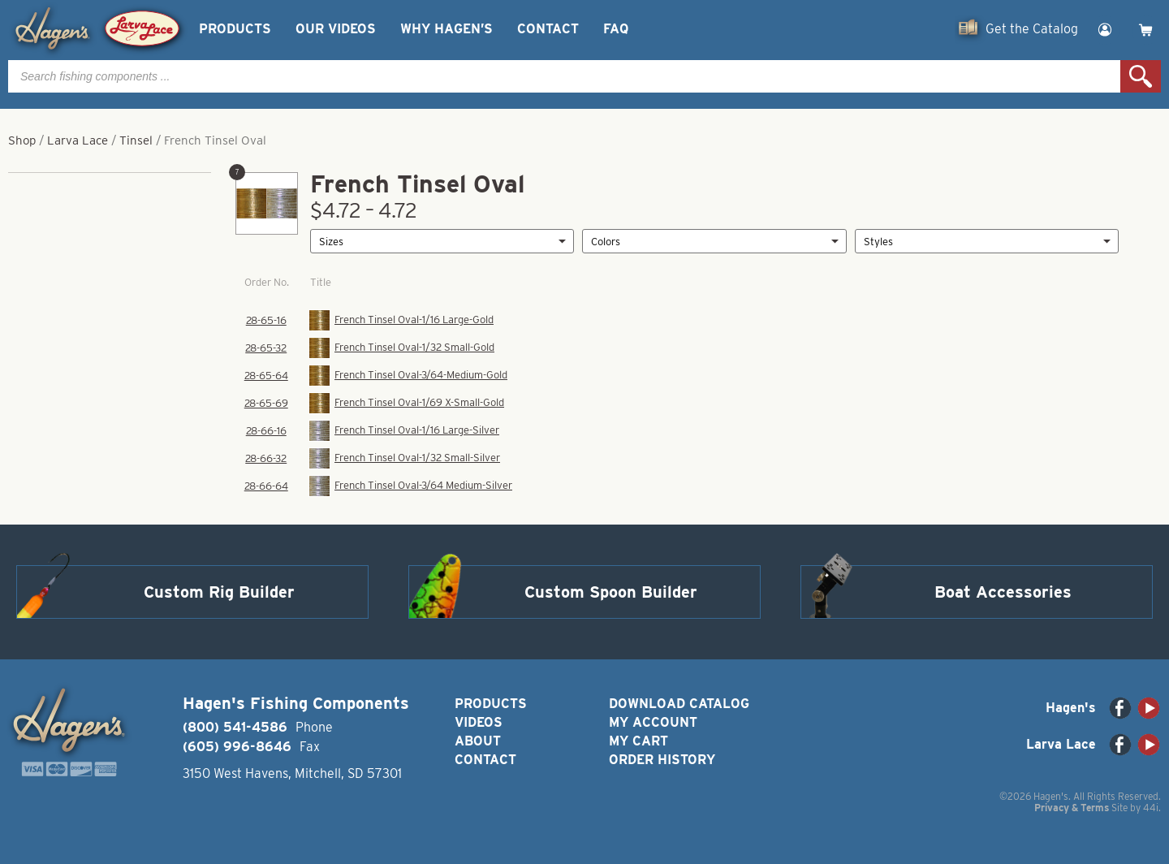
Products (235, 29)
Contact (548, 29)
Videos (479, 722)
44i (1150, 807)
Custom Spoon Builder (610, 592)
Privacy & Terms (1071, 807)
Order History (662, 759)
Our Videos (335, 29)
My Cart (638, 741)
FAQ (615, 29)
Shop (22, 140)
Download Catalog (679, 703)
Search (1140, 76)
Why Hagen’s (446, 29)
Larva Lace (77, 140)
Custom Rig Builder (219, 592)
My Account (653, 722)
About (478, 741)
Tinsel (136, 140)
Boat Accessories (1003, 592)
